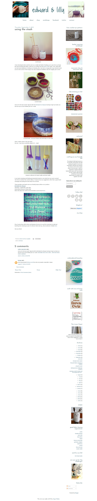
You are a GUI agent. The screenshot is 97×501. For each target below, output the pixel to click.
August (79, 374)
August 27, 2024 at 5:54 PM (24, 264)
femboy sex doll (30, 262)
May (80, 380)
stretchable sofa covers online (44, 252)
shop (38, 20)
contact (71, 20)
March (79, 384)
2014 (79, 347)
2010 (79, 394)
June (80, 378)
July (80, 376)
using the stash (79, 366)
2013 (79, 349)
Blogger (76, 492)
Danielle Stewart (78, 433)
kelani (81, 438)
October (79, 355)
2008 (78, 398)
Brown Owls (46, 66)
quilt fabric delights (78, 442)
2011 (79, 392)
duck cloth (80, 435)
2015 (79, 345)
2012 (79, 391)
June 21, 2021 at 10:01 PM (24, 255)
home (24, 20)
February (79, 386)
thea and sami (79, 447)
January (79, 388)
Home (38, 270)
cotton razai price (22, 249)
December (78, 351)
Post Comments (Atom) (26, 272)
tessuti (80, 445)
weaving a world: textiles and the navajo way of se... (76, 372)
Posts (68, 486)
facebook (56, 20)
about (31, 20)
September (78, 357)
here (44, 190)
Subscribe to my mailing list (74, 180)
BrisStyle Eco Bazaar (41, 104)
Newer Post (18, 270)
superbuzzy (79, 443)
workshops (46, 20)
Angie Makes (56, 499)
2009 (78, 396)
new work (80, 359)
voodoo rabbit (79, 448)
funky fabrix (79, 436)
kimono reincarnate (78, 440)
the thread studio (78, 456)
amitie (81, 431)
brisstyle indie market (77, 361)
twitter (64, 20)
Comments (70, 488)
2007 (79, 400)
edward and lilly (23, 238)
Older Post (58, 270)
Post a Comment (20, 267)
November (78, 353)
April (80, 382)
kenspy (19, 260)
